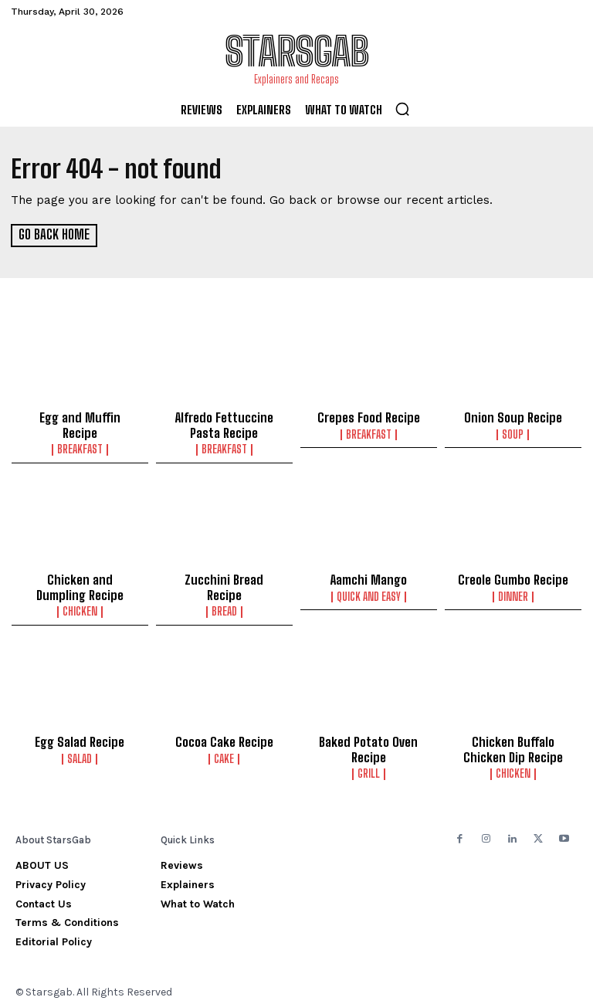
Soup (513, 433)
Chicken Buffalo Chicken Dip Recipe (512, 743)
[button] (402, 108)
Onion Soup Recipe (512, 417)
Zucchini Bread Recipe (224, 576)
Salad (79, 752)
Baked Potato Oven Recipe (369, 743)
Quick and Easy (369, 592)
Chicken (80, 606)
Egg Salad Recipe (80, 736)
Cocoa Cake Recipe (223, 736)
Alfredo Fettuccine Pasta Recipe (224, 424)
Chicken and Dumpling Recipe (79, 583)
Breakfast (80, 433)
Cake (224, 752)
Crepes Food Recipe (368, 417)
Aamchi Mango (368, 576)
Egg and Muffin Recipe (79, 417)
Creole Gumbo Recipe (513, 576)
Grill (368, 766)
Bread (224, 592)
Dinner (513, 592)
